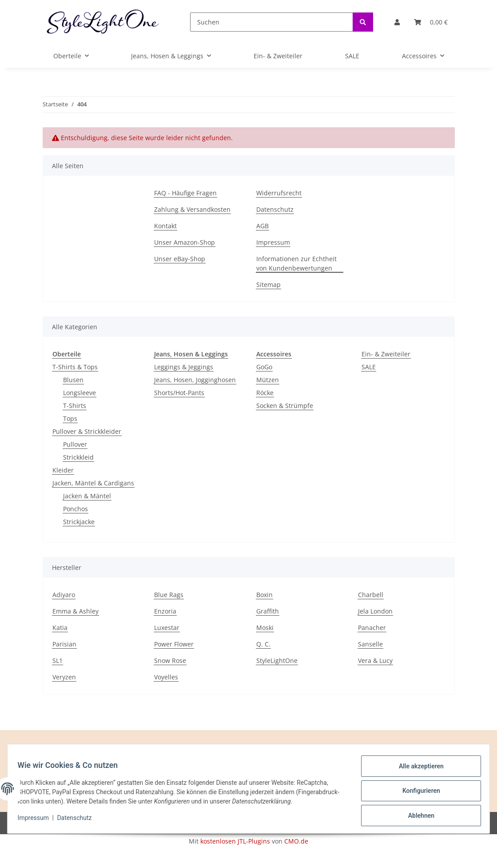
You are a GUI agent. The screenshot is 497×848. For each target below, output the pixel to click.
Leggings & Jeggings (183, 367)
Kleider (63, 470)
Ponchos (75, 509)
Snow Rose (170, 660)
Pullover (75, 444)
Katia (60, 627)
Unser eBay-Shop (179, 258)
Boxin (264, 594)
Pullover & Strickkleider (86, 431)
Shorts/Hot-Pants (179, 392)
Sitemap (268, 284)
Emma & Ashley (75, 611)
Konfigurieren (417, 793)
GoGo (264, 367)
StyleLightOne (277, 660)
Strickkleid (78, 457)
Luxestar (166, 627)
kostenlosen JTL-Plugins (235, 841)
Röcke (265, 392)
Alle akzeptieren (416, 770)
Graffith (267, 611)
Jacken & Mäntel (87, 496)
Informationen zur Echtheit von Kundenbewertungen (296, 263)
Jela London (375, 611)
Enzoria (165, 611)
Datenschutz (78, 820)
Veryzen (64, 677)
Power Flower (174, 644)
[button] (397, 22)
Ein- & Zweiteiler (386, 354)
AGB (262, 226)
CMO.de (296, 841)
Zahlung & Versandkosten (192, 209)
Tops (70, 418)
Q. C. (263, 644)
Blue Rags (168, 594)
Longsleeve (79, 392)
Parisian (64, 644)
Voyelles (166, 677)
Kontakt (165, 226)
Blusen (73, 380)
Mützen (267, 380)
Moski (265, 627)
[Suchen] (271, 22)
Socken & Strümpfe (284, 405)
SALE (369, 367)
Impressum (37, 820)
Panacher (372, 627)
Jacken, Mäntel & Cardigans (93, 483)
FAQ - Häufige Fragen (185, 193)
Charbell (370, 594)
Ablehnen (417, 816)
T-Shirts (74, 405)
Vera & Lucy (375, 660)
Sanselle (370, 644)
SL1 (57, 660)
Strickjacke (79, 521)
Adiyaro (63, 594)
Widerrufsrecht (279, 193)
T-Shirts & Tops (75, 367)
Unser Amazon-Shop (184, 242)
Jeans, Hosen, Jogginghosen (195, 380)
